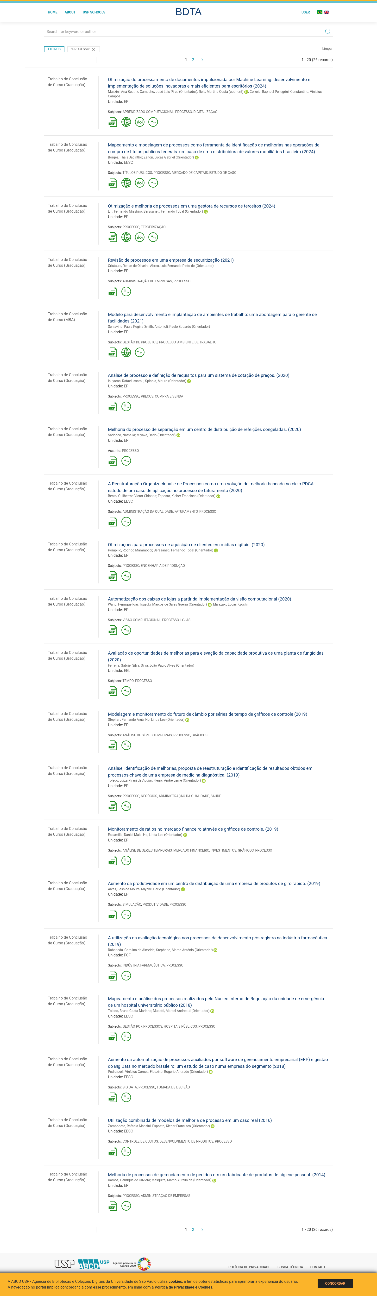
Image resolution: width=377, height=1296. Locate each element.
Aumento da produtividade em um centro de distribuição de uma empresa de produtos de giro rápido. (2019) (214, 883)
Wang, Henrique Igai (123, 604)
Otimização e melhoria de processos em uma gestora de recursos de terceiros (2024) (191, 206)
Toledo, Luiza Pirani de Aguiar (130, 780)
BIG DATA (130, 1087)
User (306, 12)
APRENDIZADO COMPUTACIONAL (148, 112)
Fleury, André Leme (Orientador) (177, 780)
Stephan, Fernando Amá (126, 719)
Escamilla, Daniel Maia (125, 835)
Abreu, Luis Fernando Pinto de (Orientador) (182, 266)
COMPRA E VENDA (169, 396)
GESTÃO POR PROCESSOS (142, 1026)
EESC (128, 162)
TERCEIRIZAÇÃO (153, 227)
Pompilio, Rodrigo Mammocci (130, 550)
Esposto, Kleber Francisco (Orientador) (187, 496)
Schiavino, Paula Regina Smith (130, 327)
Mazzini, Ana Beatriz (123, 92)
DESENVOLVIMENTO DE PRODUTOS (186, 1141)
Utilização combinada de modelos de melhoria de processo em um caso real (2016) (190, 1120)
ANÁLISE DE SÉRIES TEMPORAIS (147, 735)
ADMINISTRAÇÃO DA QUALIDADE (148, 511)
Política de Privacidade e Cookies (183, 1287)
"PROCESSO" (83, 49)
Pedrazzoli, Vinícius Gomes (128, 1072)
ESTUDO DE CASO (223, 173)
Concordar (335, 1283)
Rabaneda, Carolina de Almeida (131, 950)
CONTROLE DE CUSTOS (140, 1141)
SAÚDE (216, 796)
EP (126, 101)
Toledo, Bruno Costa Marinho (129, 1011)
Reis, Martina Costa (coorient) (221, 92)
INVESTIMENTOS (223, 850)
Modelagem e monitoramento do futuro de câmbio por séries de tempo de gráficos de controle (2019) (207, 714)
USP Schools (94, 12)
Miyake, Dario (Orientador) (156, 435)
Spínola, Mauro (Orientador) (165, 381)
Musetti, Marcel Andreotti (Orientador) (181, 1011)
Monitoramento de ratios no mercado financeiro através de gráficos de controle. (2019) (193, 829)
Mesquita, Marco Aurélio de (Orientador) (181, 1180)
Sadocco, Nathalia (121, 435)
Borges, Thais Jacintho (125, 157)
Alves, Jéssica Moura (124, 889)
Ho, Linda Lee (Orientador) (164, 719)
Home (52, 12)
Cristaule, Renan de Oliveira (128, 266)
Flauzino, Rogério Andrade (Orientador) (179, 1072)
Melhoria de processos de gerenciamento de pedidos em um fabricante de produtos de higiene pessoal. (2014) (216, 1174)
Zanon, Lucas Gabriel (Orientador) (169, 157)
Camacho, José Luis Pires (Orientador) (168, 92)
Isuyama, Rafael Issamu (126, 381)
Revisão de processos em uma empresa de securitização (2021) (171, 260)
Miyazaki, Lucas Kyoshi (230, 604)
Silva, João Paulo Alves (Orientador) (167, 665)
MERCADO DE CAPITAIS (190, 173)
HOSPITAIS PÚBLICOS (180, 1026)
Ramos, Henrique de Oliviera (129, 1180)
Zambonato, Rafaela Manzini (129, 1126)
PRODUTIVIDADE (155, 904)
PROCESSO (183, 112)
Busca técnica (290, 1267)
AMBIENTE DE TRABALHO (196, 342)
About (70, 12)
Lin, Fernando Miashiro (125, 211)
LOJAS (185, 620)
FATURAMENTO (186, 511)
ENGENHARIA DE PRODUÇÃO (163, 566)
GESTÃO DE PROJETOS (140, 342)
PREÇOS (147, 396)
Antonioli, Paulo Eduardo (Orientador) (182, 327)
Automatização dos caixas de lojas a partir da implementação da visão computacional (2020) (199, 598)
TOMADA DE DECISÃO (173, 1087)
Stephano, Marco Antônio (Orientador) (184, 950)
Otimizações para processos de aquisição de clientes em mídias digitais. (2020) (186, 544)
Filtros (54, 49)
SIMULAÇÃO (132, 904)
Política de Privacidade (249, 1267)
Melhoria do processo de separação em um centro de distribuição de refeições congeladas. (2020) (204, 429)
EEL (127, 670)
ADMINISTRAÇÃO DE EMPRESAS (147, 281)
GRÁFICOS (199, 735)
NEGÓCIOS (149, 796)
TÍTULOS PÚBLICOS (137, 173)
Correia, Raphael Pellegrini (269, 92)
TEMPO (127, 681)
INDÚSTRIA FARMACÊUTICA (144, 965)
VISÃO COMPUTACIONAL (142, 620)
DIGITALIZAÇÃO (205, 112)
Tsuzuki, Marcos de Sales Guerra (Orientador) (173, 604)
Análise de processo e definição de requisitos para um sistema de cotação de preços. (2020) (198, 375)
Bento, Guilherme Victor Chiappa (132, 496)
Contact (318, 1267)
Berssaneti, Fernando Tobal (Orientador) (173, 211)
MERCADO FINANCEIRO (191, 850)
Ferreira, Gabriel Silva (123, 665)
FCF (127, 955)
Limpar (327, 49)
